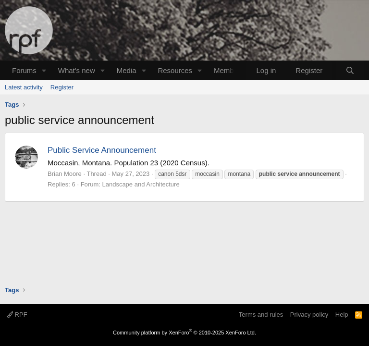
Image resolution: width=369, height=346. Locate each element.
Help (341, 314)
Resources (175, 70)
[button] (44, 70)
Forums (24, 70)
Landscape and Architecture (140, 184)
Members (229, 70)
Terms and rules (261, 314)
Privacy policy (309, 314)
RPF (17, 314)
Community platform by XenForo (184, 332)
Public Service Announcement (102, 150)
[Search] (350, 70)
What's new (76, 70)
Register (62, 87)
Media (126, 70)
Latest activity (24, 87)
